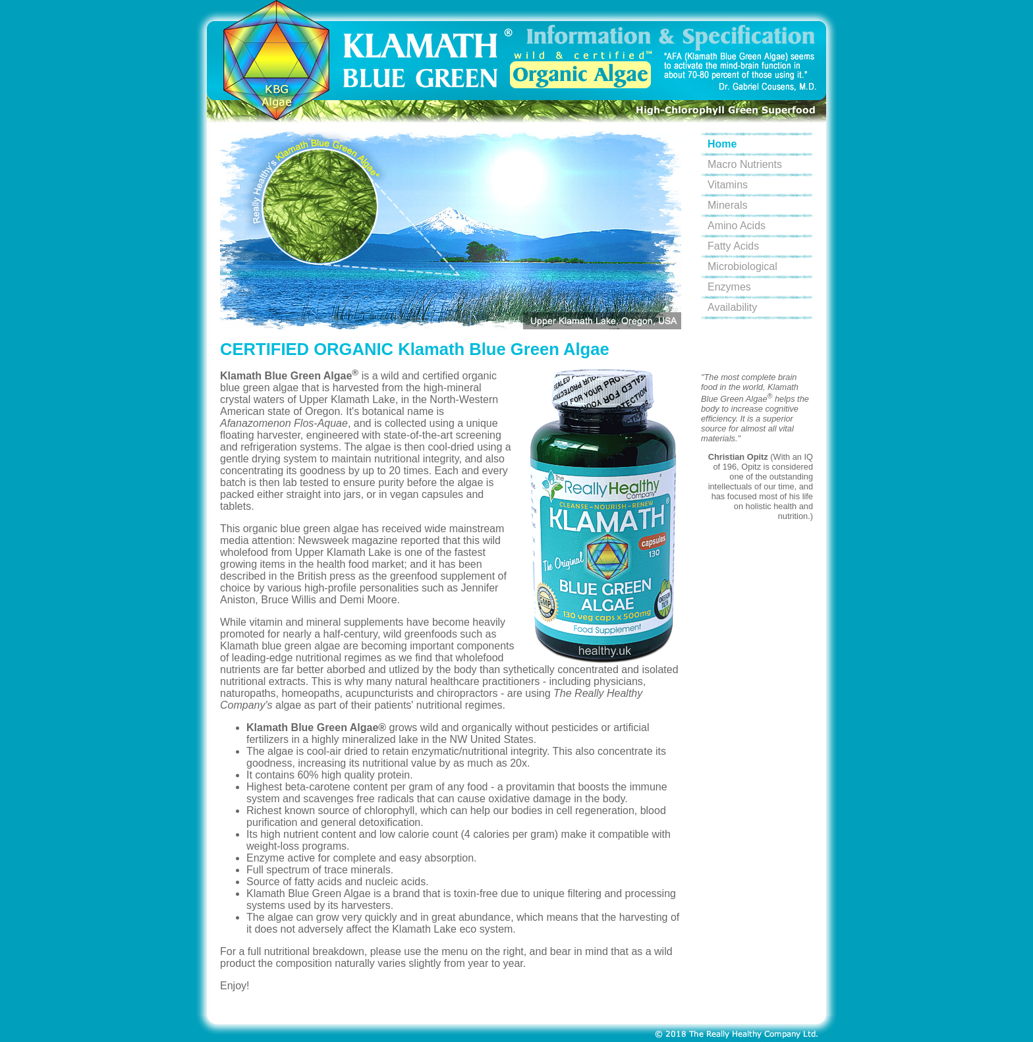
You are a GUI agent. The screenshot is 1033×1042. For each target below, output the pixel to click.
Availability (732, 307)
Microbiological (742, 266)
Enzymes (729, 286)
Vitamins (728, 184)
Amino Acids (737, 225)
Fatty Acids (733, 246)
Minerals (727, 205)
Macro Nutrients (745, 164)
